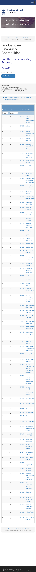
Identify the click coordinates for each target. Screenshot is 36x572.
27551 (22, 387)
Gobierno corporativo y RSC (30, 290)
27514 (22, 434)
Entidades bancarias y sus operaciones (30, 225)
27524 (22, 283)
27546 (22, 196)
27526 (22, 173)
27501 (22, 186)
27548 (22, 341)
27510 (22, 247)
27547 (22, 263)
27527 (22, 445)
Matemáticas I (30, 409)
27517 (22, 238)
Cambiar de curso (8, 76)
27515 (22, 144)
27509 (22, 243)
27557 (22, 452)
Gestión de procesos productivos (29, 270)
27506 (22, 191)
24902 (22, 305)
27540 (22, 117)
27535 (22, 288)
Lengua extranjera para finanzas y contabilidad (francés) (30, 379)
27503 (22, 359)
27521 (22, 439)
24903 (22, 321)
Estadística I (29, 243)
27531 (22, 512)
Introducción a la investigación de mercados (30, 348)
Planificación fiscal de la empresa (29, 446)
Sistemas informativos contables (29, 499)
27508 (22, 412)
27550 (22, 202)
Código (22, 110)
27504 (22, 354)
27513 (22, 416)
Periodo (12, 110)
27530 (22, 153)
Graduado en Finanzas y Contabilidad (19, 38)
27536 (22, 492)
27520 (22, 138)
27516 (22, 218)
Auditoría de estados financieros (29, 155)
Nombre (27, 110)
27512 (22, 398)
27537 (22, 483)
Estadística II (29, 247)
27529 (22, 517)
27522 (22, 126)
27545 (22, 131)
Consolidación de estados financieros (30, 168)
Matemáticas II (30, 412)
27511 (22, 250)
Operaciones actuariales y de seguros (30, 428)
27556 (22, 463)
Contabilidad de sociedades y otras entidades (30, 180)
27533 (22, 223)
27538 (22, 426)
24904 (22, 326)
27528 (22, 160)
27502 (22, 409)
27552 (22, 376)
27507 (22, 421)
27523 (22, 468)
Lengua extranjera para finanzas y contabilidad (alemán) (30, 368)
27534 (22, 268)
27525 (22, 166)
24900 (22, 316)
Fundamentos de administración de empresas (30, 258)
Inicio (4, 38)
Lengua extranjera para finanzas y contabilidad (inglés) (30, 390)
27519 (22, 403)
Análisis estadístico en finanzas (30, 133)
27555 (22, 178)
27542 (22, 332)
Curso (4, 110)
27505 (22, 296)
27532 (22, 497)
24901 (22, 310)
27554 (22, 213)
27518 (22, 346)
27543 (22, 457)
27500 (22, 256)
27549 (22, 207)
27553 (22, 364)
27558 (22, 473)
